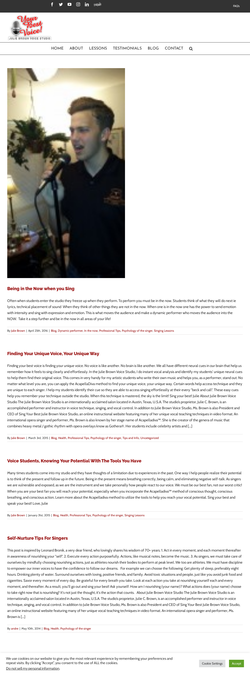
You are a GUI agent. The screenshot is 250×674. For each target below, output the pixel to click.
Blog (53, 330)
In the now (91, 330)
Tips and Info (131, 438)
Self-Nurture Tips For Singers (37, 538)
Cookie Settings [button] (212, 663)
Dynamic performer (70, 330)
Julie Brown (18, 330)
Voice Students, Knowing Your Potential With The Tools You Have (74, 460)
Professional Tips (109, 330)
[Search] (191, 49)
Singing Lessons (164, 330)
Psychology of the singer (137, 330)
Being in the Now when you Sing (41, 288)
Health (62, 438)
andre (14, 628)
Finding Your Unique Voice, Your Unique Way (53, 353)
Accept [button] (236, 663)
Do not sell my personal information (32, 668)
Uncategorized (149, 438)
